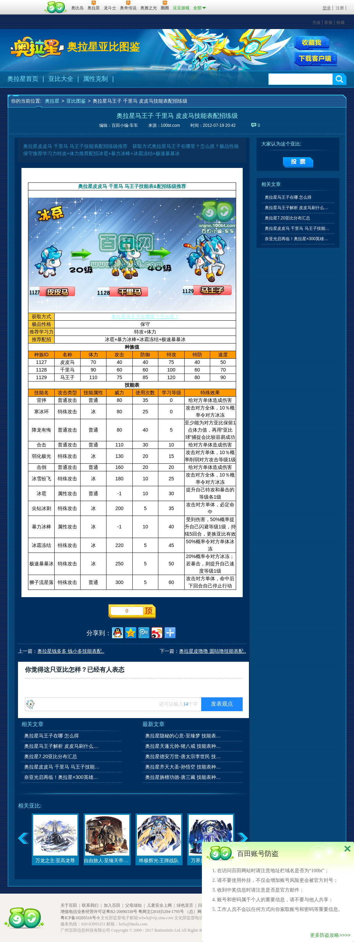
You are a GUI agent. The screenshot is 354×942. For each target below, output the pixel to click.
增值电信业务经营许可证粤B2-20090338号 (98, 911)
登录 (327, 8)
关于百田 (68, 905)
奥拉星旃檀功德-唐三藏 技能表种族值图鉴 (183, 777)
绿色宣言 (185, 905)
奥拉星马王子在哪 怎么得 (51, 735)
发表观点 (222, 704)
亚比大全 (60, 78)
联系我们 (90, 905)
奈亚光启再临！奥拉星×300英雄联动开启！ (62, 777)
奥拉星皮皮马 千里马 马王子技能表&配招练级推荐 (62, 767)
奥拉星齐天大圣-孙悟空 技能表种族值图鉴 (183, 767)
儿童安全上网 (159, 905)
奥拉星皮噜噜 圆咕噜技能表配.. (212, 651)
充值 (316, 22)
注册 (340, 8)
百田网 (56, 7)
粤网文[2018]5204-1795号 (161, 911)
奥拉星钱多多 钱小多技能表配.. (70, 651)
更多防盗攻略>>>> (330, 935)
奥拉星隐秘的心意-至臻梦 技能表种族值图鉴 (183, 735)
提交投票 (298, 162)
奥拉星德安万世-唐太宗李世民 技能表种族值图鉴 (183, 756)
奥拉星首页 (22, 78)
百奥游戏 (25, 3)
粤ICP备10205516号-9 (80, 917)
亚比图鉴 (76, 101)
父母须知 (133, 905)
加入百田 (112, 905)
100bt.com (170, 125)
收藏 (340, 22)
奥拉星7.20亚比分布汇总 (50, 756)
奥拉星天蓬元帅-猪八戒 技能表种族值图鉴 (183, 746)
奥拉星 (52, 101)
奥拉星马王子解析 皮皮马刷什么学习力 (62, 746)
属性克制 (95, 78)
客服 (328, 22)
